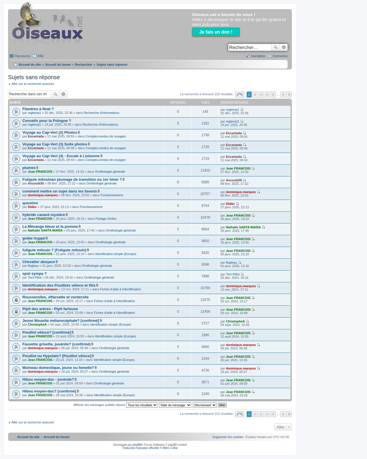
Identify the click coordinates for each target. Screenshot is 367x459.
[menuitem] (227, 437)
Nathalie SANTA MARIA (45, 230)
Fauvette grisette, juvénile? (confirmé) (56, 344)
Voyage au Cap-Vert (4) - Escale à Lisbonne (60, 156)
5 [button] (273, 94)
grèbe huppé (33, 238)
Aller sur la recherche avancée (32, 83)
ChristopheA (37, 324)
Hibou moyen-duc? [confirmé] (49, 391)
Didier (32, 207)
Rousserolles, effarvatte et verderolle (55, 297)
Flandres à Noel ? (38, 109)
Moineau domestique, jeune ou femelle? (58, 367)
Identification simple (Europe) (115, 254)
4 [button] (267, 94)
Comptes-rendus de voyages (105, 136)
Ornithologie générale (110, 171)
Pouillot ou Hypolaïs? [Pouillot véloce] (56, 356)
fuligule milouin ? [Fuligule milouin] (54, 250)
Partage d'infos (105, 218)
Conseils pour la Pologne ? (46, 120)
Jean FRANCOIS (40, 171)
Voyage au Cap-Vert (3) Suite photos (54, 144)
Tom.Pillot (35, 277)
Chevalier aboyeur (38, 262)
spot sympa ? (34, 273)
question (30, 203)
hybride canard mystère (43, 215)
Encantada (36, 136)
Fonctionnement (111, 195)
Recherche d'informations (101, 112)
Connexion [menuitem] (280, 56)
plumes (29, 168)
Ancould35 (36, 183)
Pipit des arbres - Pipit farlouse (50, 309)
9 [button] (283, 94)
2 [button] (255, 94)
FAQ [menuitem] (40, 56)
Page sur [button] (239, 95)
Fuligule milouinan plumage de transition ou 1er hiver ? (72, 179)
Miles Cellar (170, 448)
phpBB (136, 444)
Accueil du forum (58, 64)
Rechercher (275, 47)
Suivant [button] (289, 95)
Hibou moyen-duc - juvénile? (48, 379)
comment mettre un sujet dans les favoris (59, 191)
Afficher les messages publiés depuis (115, 405)
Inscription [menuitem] (258, 56)
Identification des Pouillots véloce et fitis (58, 285)
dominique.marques (43, 195)
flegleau (33, 265)
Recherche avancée (284, 47)
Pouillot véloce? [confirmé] (46, 332)
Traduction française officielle (140, 448)
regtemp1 (34, 112)
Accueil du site (30, 64)
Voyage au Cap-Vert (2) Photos (49, 132)
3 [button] (261, 94)
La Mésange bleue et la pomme (50, 226)
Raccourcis (22, 56)
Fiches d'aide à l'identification (120, 289)
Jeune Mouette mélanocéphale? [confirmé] (60, 320)
